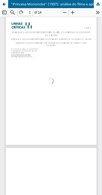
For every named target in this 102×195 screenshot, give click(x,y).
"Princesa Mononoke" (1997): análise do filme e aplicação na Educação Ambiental (56, 4)
